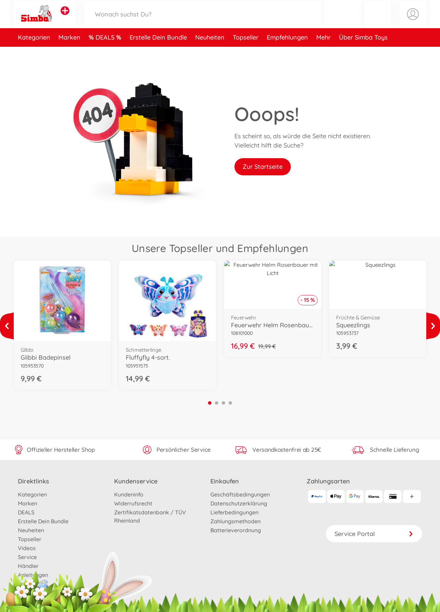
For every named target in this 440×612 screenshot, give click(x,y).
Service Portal (374, 534)
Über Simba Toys (363, 53)
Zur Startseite (263, 167)
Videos (27, 548)
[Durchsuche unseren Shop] (202, 21)
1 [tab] (209, 403)
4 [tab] (230, 403)
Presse (26, 583)
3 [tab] (223, 403)
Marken (69, 53)
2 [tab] (216, 403)
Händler (28, 565)
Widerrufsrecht (133, 503)
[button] (377, 21)
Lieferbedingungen (234, 512)
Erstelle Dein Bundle (158, 53)
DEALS (106, 53)
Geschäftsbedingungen (240, 494)
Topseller (245, 53)
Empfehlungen (287, 53)
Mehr (323, 53)
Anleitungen (33, 574)
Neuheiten (209, 53)
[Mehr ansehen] (7, 326)
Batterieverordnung (235, 530)
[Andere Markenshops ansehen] (64, 18)
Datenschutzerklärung (238, 503)
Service (27, 557)
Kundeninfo (128, 494)
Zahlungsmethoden (235, 521)
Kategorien (34, 53)
